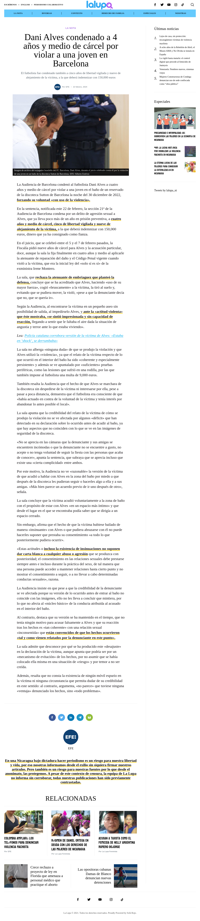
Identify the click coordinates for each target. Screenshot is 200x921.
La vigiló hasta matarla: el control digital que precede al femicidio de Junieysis (175, 62)
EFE (68, 86)
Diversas (47, 13)
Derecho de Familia (113, 13)
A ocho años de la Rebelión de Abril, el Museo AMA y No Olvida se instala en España (177, 51)
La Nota (18, 13)
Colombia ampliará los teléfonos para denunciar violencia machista (22, 840)
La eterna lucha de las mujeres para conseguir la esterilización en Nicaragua (166, 168)
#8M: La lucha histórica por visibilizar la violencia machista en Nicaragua (167, 151)
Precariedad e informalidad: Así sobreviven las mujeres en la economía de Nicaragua (174, 136)
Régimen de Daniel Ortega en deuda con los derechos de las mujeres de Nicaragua (70, 845)
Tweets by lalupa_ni (165, 190)
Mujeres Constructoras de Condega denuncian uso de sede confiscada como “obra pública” (175, 80)
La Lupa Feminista (62, 856)
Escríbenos (10, 5)
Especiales (150, 13)
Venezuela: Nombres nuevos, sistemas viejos (177, 71)
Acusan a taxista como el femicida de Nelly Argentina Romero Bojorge (118, 840)
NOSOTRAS (180, 13)
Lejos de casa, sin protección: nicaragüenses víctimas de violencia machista (176, 40)
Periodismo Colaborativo (48, 5)
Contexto (76, 13)
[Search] (192, 4)
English (25, 5)
